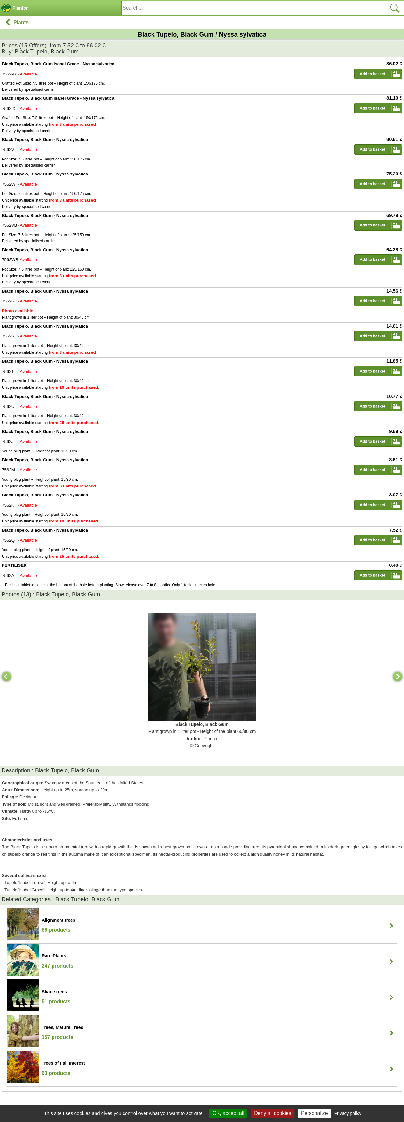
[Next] (397, 676)
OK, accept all (228, 1113)
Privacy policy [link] (348, 1113)
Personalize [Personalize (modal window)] (314, 1113)
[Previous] (6, 676)
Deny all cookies (272, 1113)
